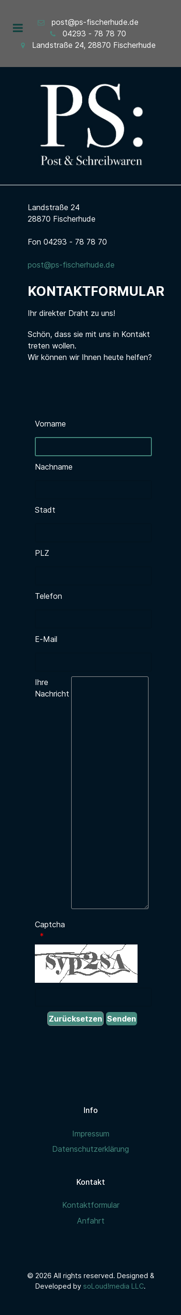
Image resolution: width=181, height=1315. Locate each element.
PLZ (42, 553)
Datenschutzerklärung (90, 1149)
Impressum (90, 1133)
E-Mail (46, 639)
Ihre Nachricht (52, 687)
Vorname (50, 423)
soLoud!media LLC (113, 1286)
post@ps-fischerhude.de (95, 22)
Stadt (45, 510)
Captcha (50, 924)
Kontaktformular (90, 1205)
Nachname (52, 467)
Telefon (48, 596)
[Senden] (121, 1018)
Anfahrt (91, 1220)
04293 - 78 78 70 (94, 33)
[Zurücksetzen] (75, 1019)
